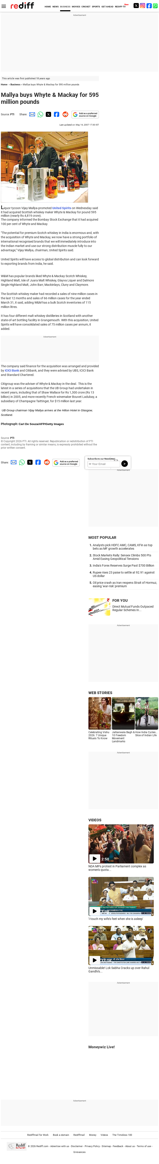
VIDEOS (94, 820)
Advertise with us (59, 1146)
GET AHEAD (107, 6)
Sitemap (106, 1146)
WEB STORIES (100, 693)
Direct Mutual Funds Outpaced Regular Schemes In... (133, 608)
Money (92, 1135)
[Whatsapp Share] (40, 114)
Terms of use (144, 1146)
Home (4, 84)
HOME (48, 6)
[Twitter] (136, 5)
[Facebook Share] (56, 114)
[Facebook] (149, 5)
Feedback (118, 1146)
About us (130, 1146)
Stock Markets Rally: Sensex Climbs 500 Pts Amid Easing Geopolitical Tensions (122, 557)
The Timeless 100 (122, 1135)
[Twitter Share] (48, 114)
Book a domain (61, 1135)
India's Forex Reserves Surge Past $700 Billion (123, 565)
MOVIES (76, 6)
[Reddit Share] (64, 114)
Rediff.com (42, 1146)
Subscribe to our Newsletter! (101, 458)
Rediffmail (79, 1135)
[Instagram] (142, 5)
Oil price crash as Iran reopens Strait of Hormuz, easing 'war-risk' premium (125, 584)
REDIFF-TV (120, 6)
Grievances (79, 1152)
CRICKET (85, 6)
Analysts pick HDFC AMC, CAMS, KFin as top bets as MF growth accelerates (122, 546)
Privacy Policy (92, 1146)
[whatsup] (155, 5)
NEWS (55, 6)
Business (15, 84)
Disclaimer (77, 1146)
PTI (12, 114)
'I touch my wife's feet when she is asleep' (115, 919)
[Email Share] (31, 114)
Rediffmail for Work (38, 1135)
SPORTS (96, 6)
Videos (104, 1135)
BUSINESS (65, 6)
